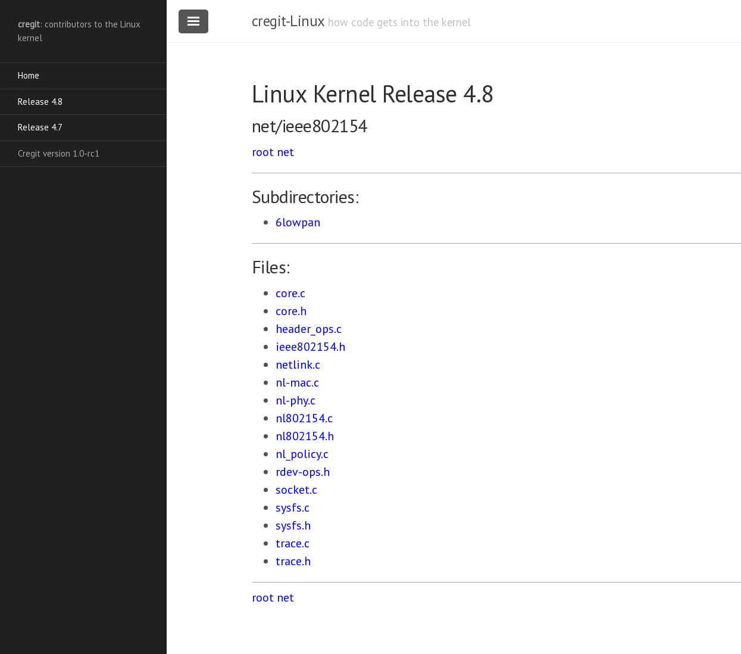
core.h (291, 311)
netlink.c (298, 364)
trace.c (292, 543)
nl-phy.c (295, 400)
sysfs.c (292, 507)
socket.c (296, 489)
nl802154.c (304, 418)
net (285, 152)
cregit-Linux (288, 20)
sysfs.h (293, 525)
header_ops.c (309, 329)
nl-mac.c (297, 382)
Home (28, 75)
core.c (290, 293)
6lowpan (298, 222)
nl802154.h (305, 436)
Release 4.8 (40, 101)
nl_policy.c (302, 454)
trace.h (293, 561)
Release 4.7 (40, 127)
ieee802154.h (310, 346)
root (263, 152)
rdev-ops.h (303, 471)
